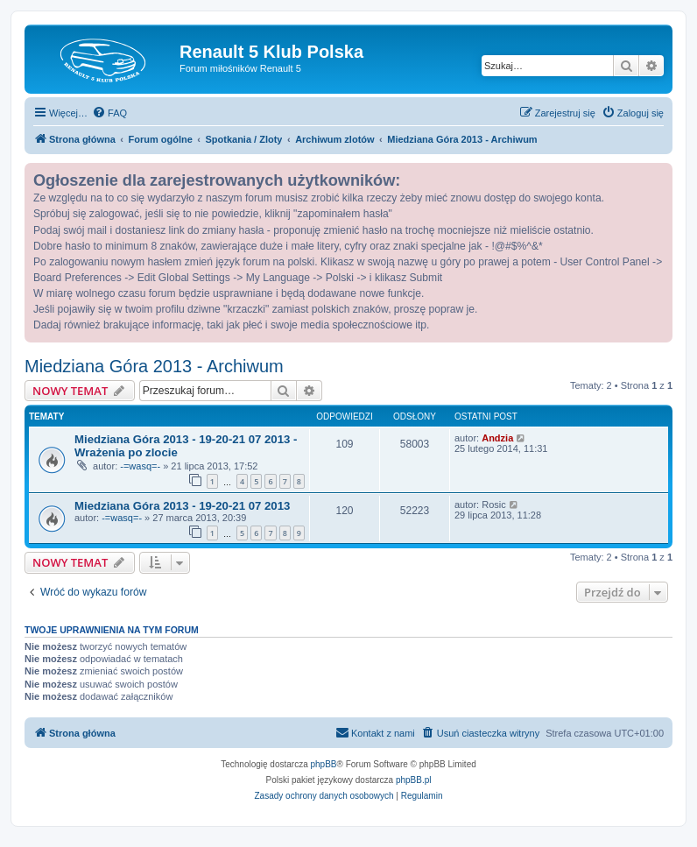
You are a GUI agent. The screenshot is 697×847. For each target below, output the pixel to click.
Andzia (497, 438)
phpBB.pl (414, 780)
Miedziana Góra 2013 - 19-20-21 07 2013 (182, 505)
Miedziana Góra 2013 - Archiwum (154, 366)
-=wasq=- (140, 466)
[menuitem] (109, 113)
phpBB (324, 764)
